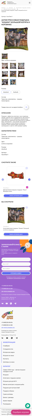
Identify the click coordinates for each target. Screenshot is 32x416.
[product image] (16, 38)
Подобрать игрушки (21, 412)
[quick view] (16, 175)
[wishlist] (27, 168)
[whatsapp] (11, 303)
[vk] (2, 303)
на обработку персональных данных (16, 278)
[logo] (16, 315)
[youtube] (7, 303)
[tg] (15, 303)
